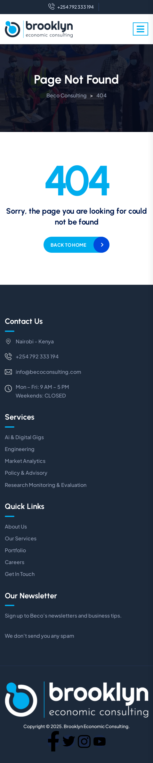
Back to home (68, 245)
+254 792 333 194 (71, 7)
